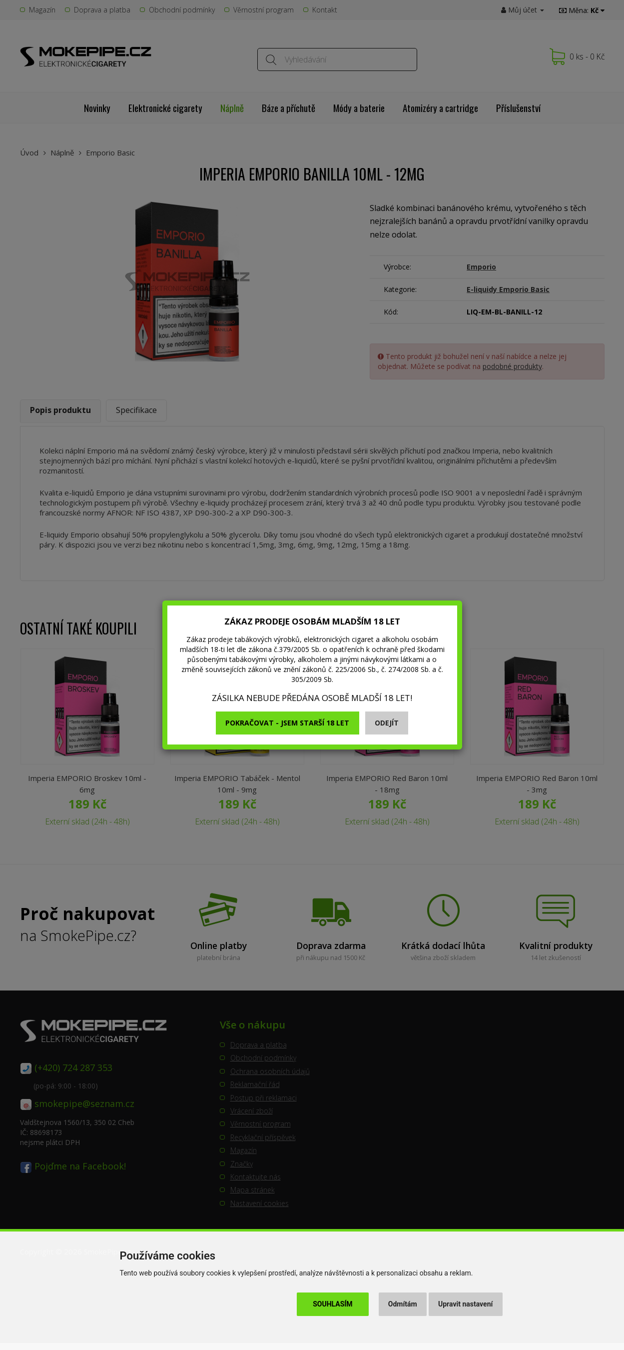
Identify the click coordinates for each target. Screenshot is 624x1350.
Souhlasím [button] (332, 1304)
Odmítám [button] (402, 1304)
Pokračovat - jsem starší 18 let (287, 723)
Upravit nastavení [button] (465, 1304)
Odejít (387, 723)
